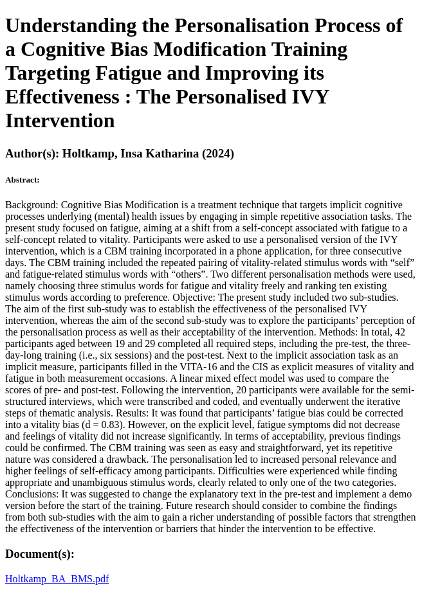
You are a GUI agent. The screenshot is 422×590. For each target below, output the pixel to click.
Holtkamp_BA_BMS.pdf (57, 578)
